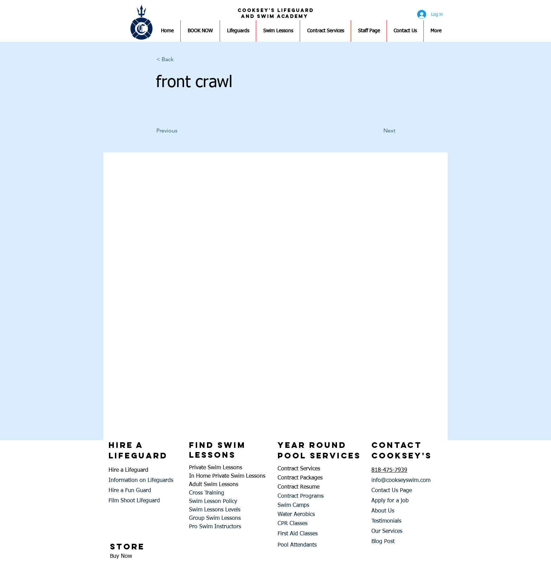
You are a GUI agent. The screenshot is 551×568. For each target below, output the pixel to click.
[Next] (377, 131)
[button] (179, 59)
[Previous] (179, 131)
